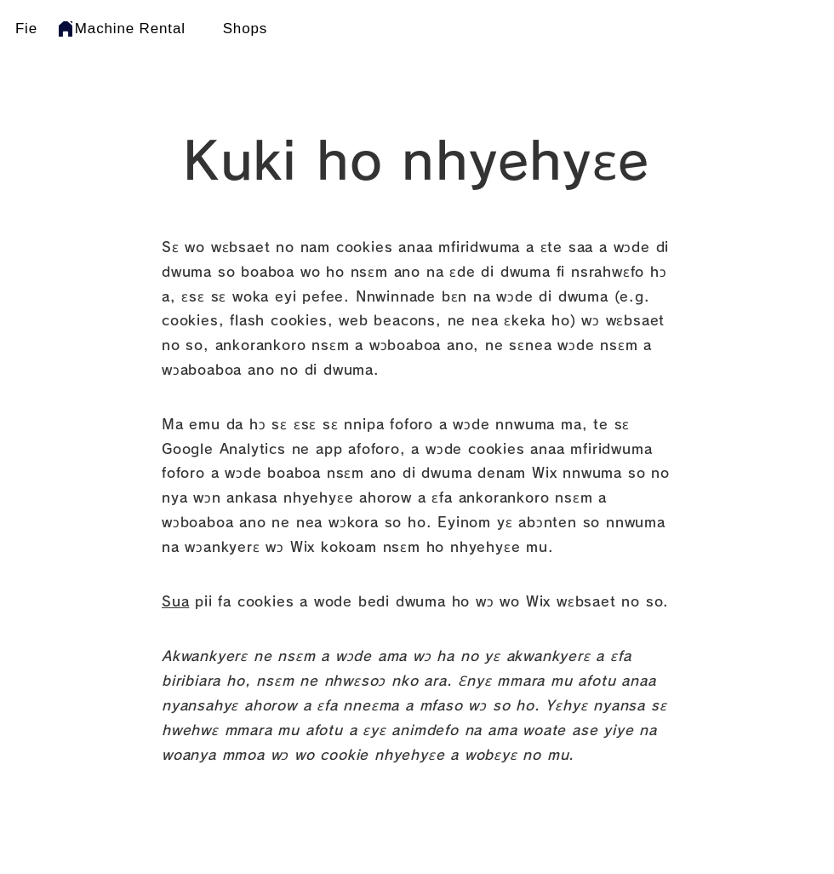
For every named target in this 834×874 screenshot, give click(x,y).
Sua (175, 601)
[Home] (65, 29)
